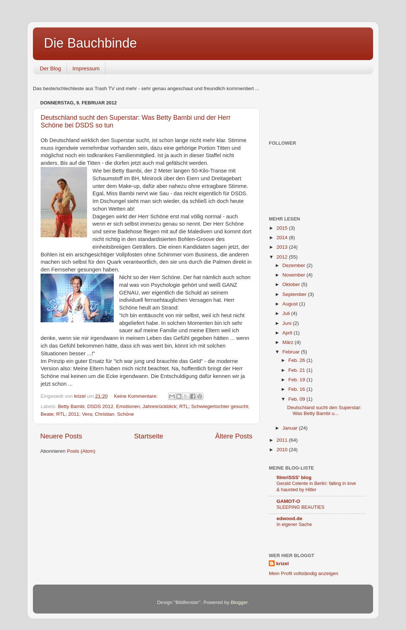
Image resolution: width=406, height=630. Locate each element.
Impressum (85, 68)
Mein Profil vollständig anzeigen (303, 573)
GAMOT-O (288, 501)
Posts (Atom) (81, 451)
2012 (283, 257)
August (290, 304)
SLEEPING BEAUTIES (300, 507)
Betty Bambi (71, 406)
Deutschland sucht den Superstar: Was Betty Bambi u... (324, 410)
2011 (283, 440)
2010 (283, 449)
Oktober (291, 284)
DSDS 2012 (100, 406)
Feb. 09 (297, 399)
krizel (282, 563)
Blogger (239, 602)
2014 (283, 237)
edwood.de (289, 518)
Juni (287, 323)
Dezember (294, 265)
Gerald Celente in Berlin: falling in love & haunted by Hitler (316, 486)
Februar (291, 352)
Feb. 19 (297, 379)
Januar (290, 428)
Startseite (148, 436)
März (288, 342)
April (288, 333)
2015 (283, 228)
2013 (283, 247)
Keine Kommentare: (136, 396)
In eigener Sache (294, 524)
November (294, 275)
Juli (286, 313)
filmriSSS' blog (294, 477)
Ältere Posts (233, 436)
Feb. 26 (297, 360)
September (295, 294)
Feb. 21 (297, 370)
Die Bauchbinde (90, 43)
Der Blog (50, 68)
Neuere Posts (61, 436)
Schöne (125, 414)
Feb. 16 (297, 389)
